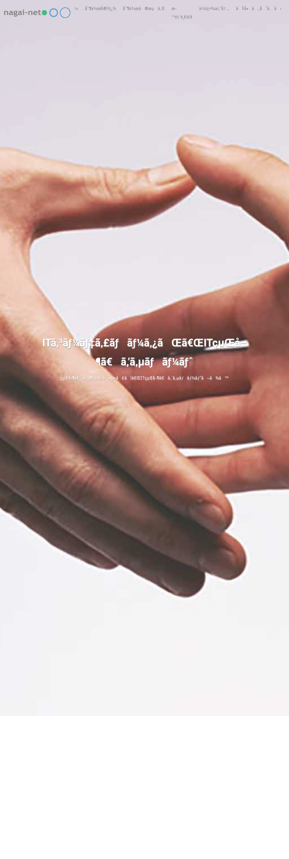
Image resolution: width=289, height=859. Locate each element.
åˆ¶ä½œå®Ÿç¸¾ (100, 8)
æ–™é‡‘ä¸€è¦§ (181, 12)
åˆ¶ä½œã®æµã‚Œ (144, 8)
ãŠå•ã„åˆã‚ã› (258, 8)
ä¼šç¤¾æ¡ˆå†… (214, 8)
